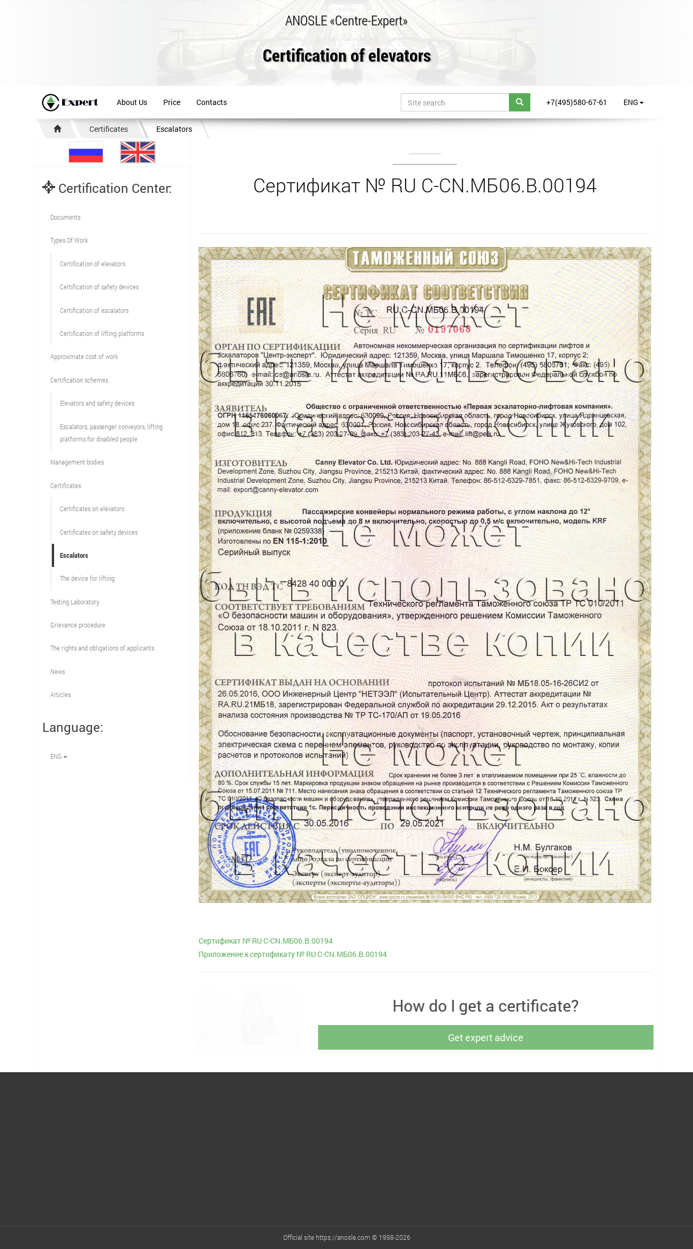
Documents (65, 217)
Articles (60, 694)
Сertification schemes (79, 380)
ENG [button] (633, 102)
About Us (132, 102)
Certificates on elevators (92, 508)
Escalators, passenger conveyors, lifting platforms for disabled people (111, 433)
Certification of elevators (347, 56)
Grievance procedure (77, 625)
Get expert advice (491, 1037)
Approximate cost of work (84, 356)
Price (171, 102)
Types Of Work (69, 240)
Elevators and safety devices (97, 403)
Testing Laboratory (74, 602)
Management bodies (77, 462)
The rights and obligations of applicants (102, 648)
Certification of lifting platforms (102, 333)
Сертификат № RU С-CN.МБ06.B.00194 (266, 941)
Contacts (211, 102)
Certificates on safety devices (99, 532)
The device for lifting (87, 578)
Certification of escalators (94, 310)
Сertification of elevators (92, 263)
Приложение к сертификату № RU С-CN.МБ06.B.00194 (293, 954)
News (57, 671)
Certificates (108, 129)
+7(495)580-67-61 (576, 102)
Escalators (174, 129)
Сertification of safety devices (99, 286)
